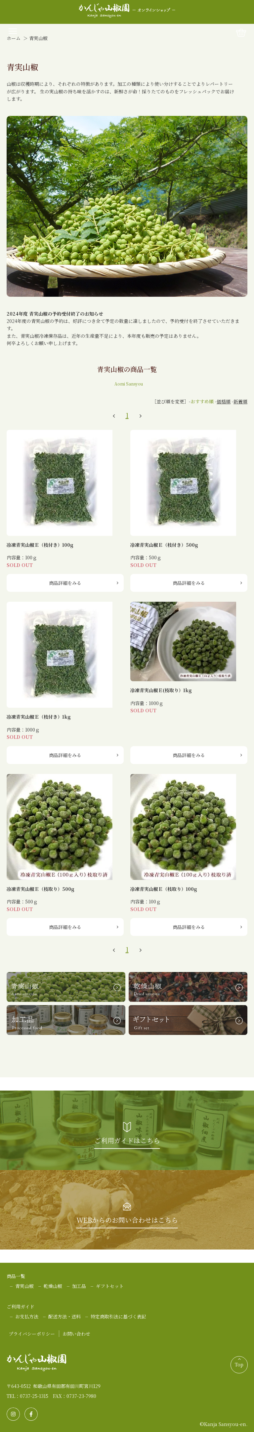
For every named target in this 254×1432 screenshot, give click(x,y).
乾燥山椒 (53, 1286)
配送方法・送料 (64, 1316)
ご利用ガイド (20, 1306)
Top (239, 1362)
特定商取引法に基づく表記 (118, 1316)
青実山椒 (38, 38)
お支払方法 (26, 1316)
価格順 (224, 401)
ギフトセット (110, 1286)
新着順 (240, 401)
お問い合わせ (76, 1333)
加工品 (79, 1286)
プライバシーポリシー (32, 1333)
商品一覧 (16, 1276)
